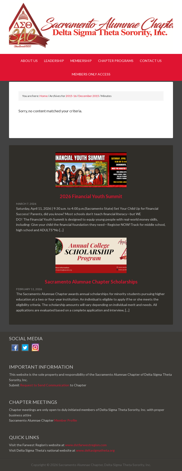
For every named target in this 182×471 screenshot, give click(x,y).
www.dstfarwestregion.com (86, 445)
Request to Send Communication (44, 385)
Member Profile (65, 420)
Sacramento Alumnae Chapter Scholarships (91, 281)
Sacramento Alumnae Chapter (91, 28)
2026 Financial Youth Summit (91, 196)
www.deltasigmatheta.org (95, 450)
